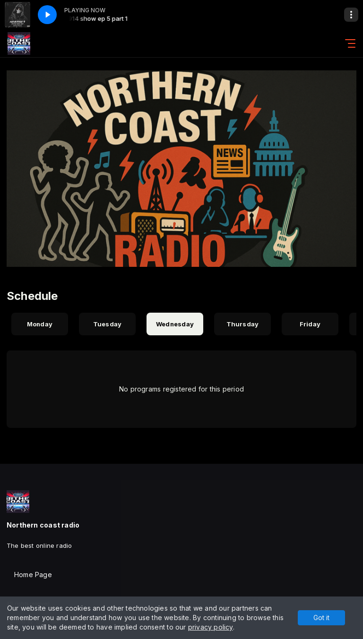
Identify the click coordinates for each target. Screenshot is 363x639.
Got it (321, 617)
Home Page (33, 575)
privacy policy (210, 627)
